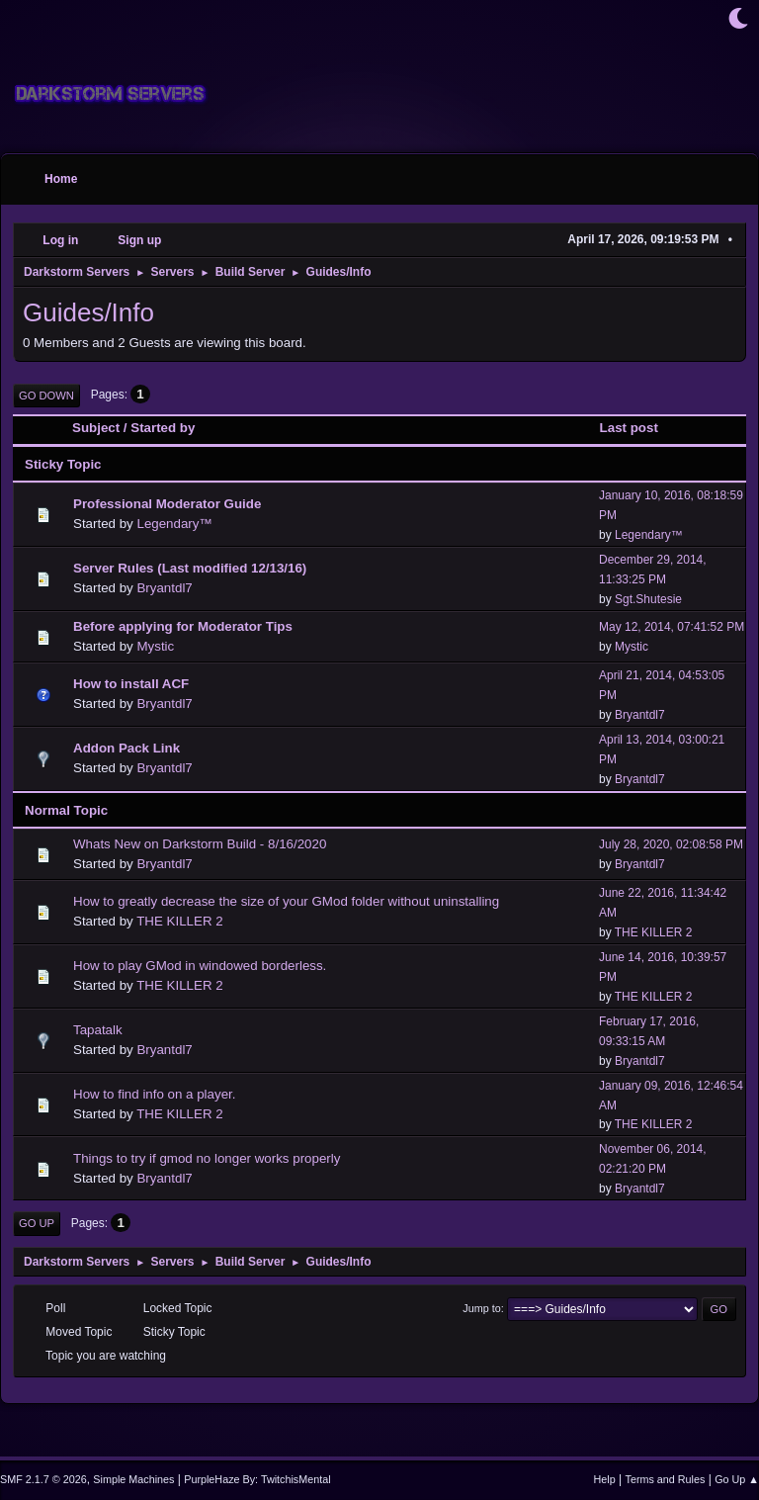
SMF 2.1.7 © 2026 (43, 1479)
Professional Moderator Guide (167, 503)
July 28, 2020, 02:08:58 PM (671, 844)
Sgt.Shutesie (648, 599)
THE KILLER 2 (179, 921)
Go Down (46, 395)
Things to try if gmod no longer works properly (206, 1158)
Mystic (155, 646)
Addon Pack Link (126, 748)
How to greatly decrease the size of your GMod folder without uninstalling (286, 901)
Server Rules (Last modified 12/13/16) (189, 568)
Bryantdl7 (164, 587)
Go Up (36, 1223)
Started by (162, 427)
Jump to (481, 1308)
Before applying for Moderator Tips (183, 626)
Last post (638, 427)
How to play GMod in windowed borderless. (199, 965)
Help (605, 1479)
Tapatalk (98, 1029)
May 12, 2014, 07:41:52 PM (671, 627)
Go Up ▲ (737, 1479)
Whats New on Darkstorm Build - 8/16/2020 (199, 844)
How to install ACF (131, 683)
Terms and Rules (666, 1479)
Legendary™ (173, 523)
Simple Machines (133, 1479)
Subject (96, 427)
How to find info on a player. (154, 1094)
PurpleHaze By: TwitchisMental (257, 1479)
